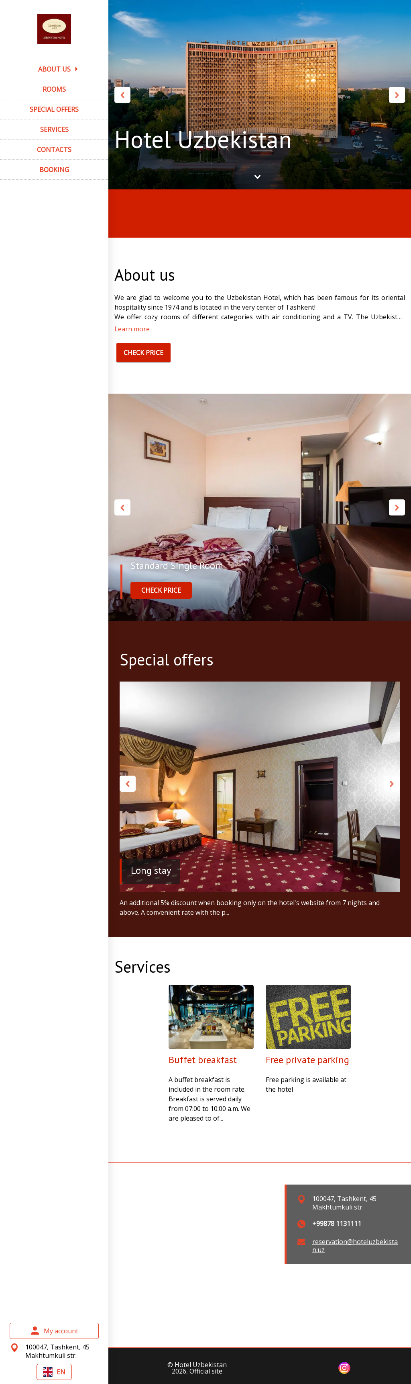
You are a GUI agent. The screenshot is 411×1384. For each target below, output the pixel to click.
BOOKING (54, 169)
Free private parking (307, 1059)
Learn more (132, 328)
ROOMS (54, 89)
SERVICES (54, 129)
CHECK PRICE (143, 352)
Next (397, 95)
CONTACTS (54, 149)
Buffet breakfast (203, 1059)
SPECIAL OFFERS (54, 109)
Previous (122, 95)
